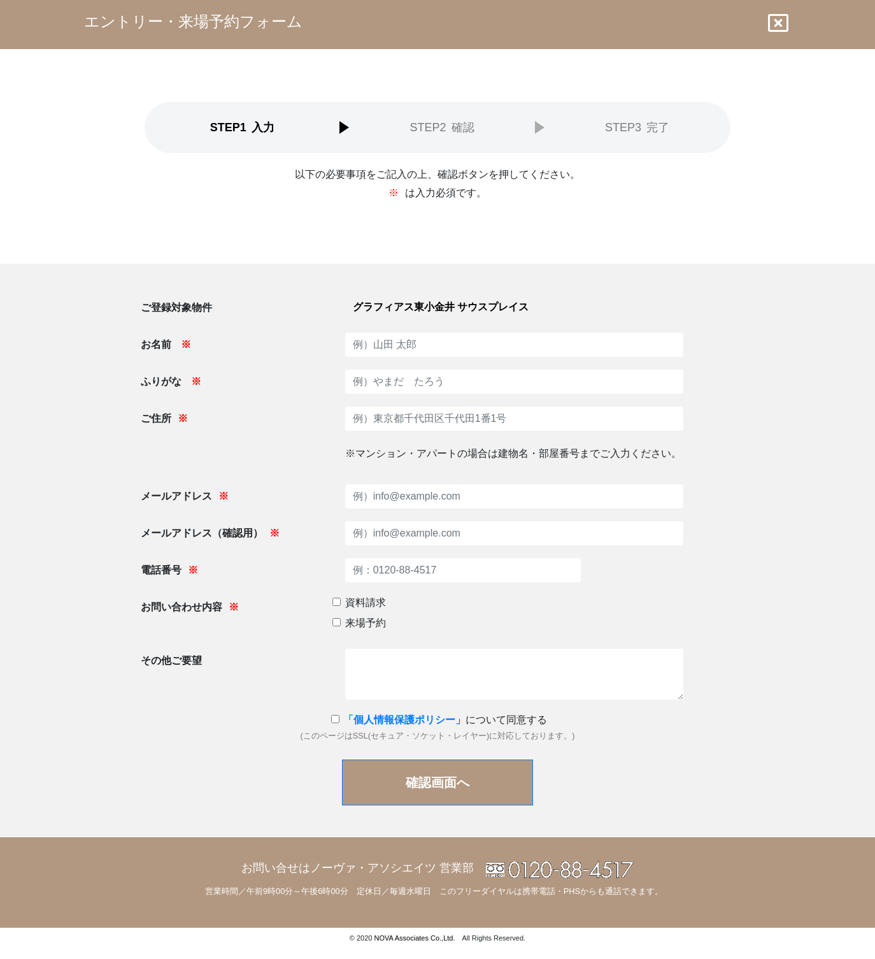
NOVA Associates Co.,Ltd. (414, 938)
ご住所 (164, 418)
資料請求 (365, 602)
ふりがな (171, 381)
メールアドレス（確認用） (210, 533)
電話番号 (169, 570)
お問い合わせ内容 (190, 607)
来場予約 (365, 622)
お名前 (165, 344)
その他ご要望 (171, 660)
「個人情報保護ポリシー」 (404, 719)
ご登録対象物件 (176, 307)
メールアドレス (185, 496)
